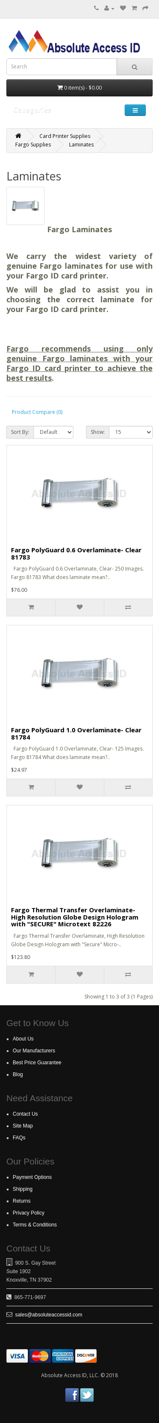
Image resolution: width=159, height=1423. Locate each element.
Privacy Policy (29, 1213)
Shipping (23, 1189)
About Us (23, 1039)
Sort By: (20, 432)
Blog (18, 1074)
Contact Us (25, 1114)
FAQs (19, 1138)
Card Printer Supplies (64, 136)
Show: (98, 432)
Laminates (81, 144)
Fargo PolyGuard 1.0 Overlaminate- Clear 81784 (76, 733)
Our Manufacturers (34, 1051)
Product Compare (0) (37, 412)
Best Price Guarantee (37, 1063)
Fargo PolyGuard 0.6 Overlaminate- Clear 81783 (76, 553)
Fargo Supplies (33, 144)
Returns (22, 1201)
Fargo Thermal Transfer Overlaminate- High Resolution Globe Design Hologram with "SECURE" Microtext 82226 (74, 917)
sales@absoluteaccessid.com (48, 1315)
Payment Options (32, 1177)
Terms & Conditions (35, 1225)
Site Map (23, 1126)
